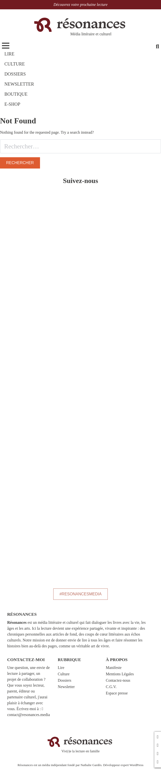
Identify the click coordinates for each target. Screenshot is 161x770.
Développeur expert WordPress (123, 765)
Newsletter (66, 687)
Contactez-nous (118, 680)
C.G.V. (111, 687)
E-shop (12, 104)
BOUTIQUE (15, 94)
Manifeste (113, 668)
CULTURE (14, 64)
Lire (61, 668)
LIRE (9, 54)
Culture (63, 674)
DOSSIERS (15, 74)
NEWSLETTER (19, 84)
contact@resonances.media (28, 715)
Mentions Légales (120, 674)
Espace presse (117, 693)
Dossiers (64, 680)
